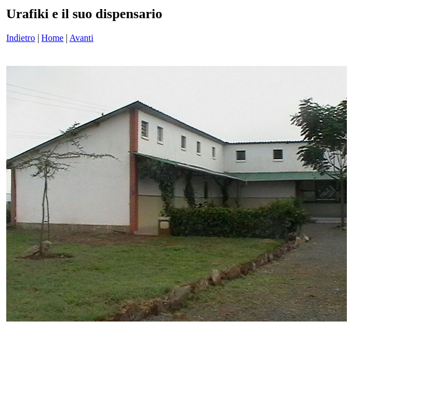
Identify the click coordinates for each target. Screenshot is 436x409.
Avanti (81, 38)
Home (52, 38)
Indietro (20, 38)
